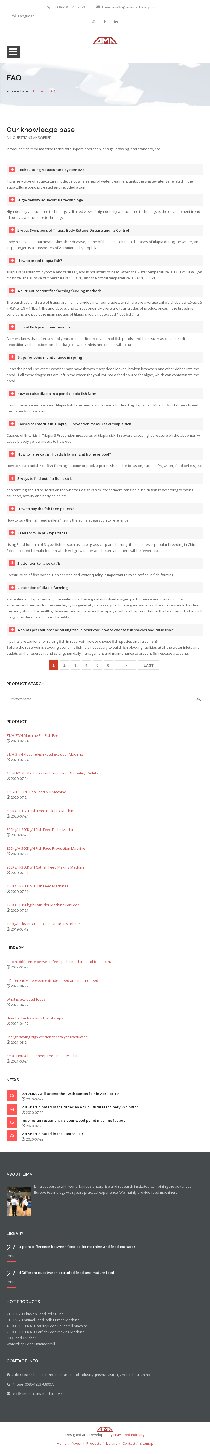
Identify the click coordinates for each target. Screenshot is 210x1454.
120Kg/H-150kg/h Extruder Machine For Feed (43, 909)
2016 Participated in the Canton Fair (52, 1138)
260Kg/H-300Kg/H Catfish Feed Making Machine (45, 871)
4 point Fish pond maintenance (44, 331)
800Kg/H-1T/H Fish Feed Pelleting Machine (41, 815)
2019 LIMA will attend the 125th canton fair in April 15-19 (70, 1098)
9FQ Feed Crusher (21, 1342)
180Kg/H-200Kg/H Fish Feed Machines (37, 890)
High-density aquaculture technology (50, 204)
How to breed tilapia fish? (40, 264)
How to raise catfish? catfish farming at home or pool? (64, 458)
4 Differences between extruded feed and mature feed (52, 984)
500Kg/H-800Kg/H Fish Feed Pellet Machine (42, 833)
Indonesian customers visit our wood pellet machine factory (74, 1124)
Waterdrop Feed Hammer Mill (31, 1348)
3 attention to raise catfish (40, 567)
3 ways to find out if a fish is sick (45, 482)
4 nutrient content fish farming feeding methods (59, 295)
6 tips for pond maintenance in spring (50, 361)
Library (112, 1447)
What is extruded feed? (26, 1003)
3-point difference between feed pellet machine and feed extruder (62, 966)
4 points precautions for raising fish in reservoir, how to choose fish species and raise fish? (95, 634)
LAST (149, 670)
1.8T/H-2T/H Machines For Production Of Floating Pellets (52, 777)
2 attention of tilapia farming (43, 592)
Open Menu (13, 56)
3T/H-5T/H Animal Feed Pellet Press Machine (43, 1324)
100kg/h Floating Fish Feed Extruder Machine (43, 928)
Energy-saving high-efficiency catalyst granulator (47, 1041)
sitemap (146, 1447)
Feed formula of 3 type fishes (42, 537)
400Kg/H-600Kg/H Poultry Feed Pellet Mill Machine (47, 1330)
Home (38, 95)
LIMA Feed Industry (129, 1439)
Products (93, 1447)
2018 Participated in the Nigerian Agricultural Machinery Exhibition (80, 1111)
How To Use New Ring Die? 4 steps (35, 1022)
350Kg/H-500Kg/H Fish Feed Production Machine (46, 852)
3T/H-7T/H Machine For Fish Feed (33, 739)
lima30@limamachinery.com (45, 1398)
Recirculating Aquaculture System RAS (51, 174)
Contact (128, 1447)
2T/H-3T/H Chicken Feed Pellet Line (35, 1318)
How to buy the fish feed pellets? (46, 513)
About (76, 1447)
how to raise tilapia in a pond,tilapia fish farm (57, 398)
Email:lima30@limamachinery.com (130, 7)
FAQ (52, 95)
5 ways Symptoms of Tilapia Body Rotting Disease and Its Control (73, 234)
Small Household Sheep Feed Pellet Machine (44, 1060)
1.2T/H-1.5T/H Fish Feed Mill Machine (36, 796)
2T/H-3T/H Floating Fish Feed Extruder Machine (45, 758)
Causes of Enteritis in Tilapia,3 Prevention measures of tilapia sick (74, 428)
